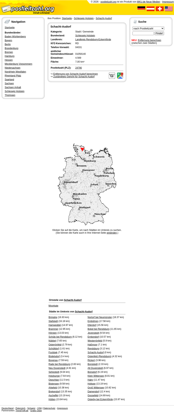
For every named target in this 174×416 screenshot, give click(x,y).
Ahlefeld (53, 387)
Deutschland (8, 408)
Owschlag (54, 379)
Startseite (10, 27)
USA (39, 408)
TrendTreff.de (21, 410)
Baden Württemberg (15, 36)
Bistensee (54, 383)
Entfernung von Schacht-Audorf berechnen (75, 74)
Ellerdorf (92, 325)
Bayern (8, 40)
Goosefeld (93, 395)
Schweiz (31, 408)
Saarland (9, 79)
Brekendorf (54, 391)
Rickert (91, 360)
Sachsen (9, 83)
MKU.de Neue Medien (148, 1)
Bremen (9, 52)
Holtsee (92, 383)
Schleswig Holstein (14, 91)
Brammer (53, 329)
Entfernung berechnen (149, 40)
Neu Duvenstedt (57, 368)
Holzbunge (54, 376)
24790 (78, 67)
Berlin (8, 44)
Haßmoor (92, 344)
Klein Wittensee (96, 376)
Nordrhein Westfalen (15, 71)
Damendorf (93, 391)
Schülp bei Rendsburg (60, 336)
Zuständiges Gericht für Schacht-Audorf (74, 76)
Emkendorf (93, 336)
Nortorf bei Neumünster (100, 317)
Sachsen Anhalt (13, 87)
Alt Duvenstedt (95, 368)
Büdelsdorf (54, 356)
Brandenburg (11, 48)
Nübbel (52, 340)
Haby (90, 379)
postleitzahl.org (108, 1)
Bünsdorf (92, 372)
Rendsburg (93, 348)
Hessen (9, 60)
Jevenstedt (93, 333)
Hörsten (53, 333)
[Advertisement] (87, 112)
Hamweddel (55, 325)
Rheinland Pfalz (13, 75)
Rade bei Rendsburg (59, 364)
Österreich (20, 408)
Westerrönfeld (95, 340)
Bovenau (53, 360)
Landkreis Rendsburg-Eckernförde (93, 39)
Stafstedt (53, 321)
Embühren (93, 321)
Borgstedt (93, 364)
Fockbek (53, 352)
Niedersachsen (12, 67)
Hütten (52, 399)
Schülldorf (54, 348)
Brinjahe (53, 317)
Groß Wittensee (96, 387)
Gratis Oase (36, 410)
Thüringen (10, 95)
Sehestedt (54, 372)
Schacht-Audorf (104, 18)
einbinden (112, 232)
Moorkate (53, 305)
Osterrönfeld (55, 344)
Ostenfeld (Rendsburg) (99, 356)
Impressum (168, 1)
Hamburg (9, 56)
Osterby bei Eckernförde (100, 399)
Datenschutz (49, 408)
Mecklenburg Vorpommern (18, 64)
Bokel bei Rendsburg (98, 329)
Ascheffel (53, 395)
